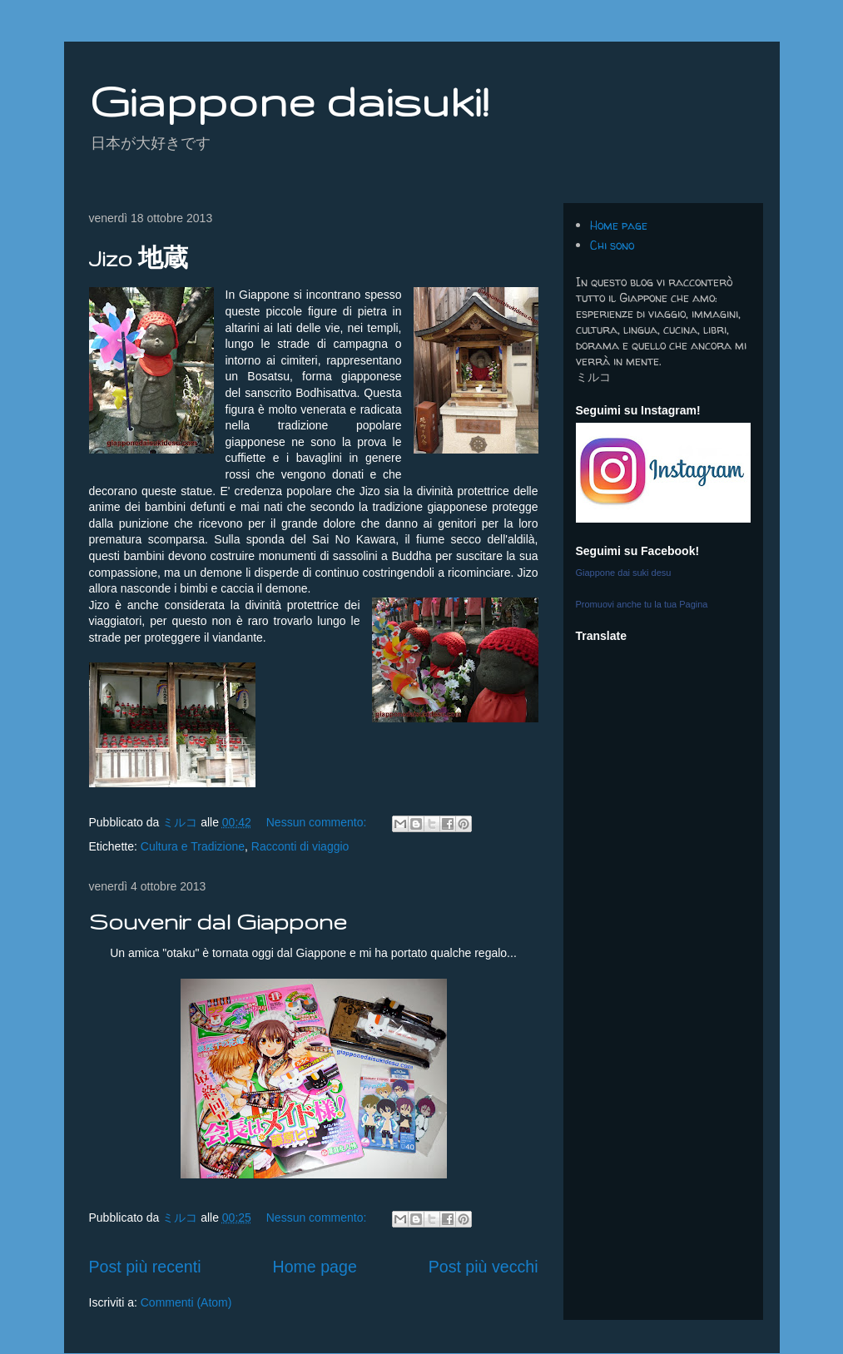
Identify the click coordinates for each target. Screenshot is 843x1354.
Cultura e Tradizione (193, 846)
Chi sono (612, 245)
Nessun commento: (318, 822)
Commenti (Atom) (186, 1302)
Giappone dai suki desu (624, 573)
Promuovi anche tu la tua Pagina (642, 604)
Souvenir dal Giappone (218, 922)
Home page (314, 1266)
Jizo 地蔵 (138, 258)
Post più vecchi (483, 1266)
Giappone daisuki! (288, 101)
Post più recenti (145, 1266)
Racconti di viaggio (300, 846)
